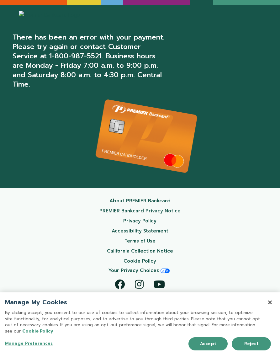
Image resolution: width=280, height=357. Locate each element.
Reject (251, 344)
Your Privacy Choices (139, 270)
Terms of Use (155, 240)
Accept (208, 344)
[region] (140, 324)
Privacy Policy (154, 220)
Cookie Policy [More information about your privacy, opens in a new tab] (37, 331)
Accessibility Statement (149, 230)
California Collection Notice (146, 250)
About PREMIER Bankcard (147, 200)
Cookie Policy (155, 260)
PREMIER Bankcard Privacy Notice (142, 210)
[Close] (270, 302)
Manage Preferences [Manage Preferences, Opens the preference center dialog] (29, 343)
